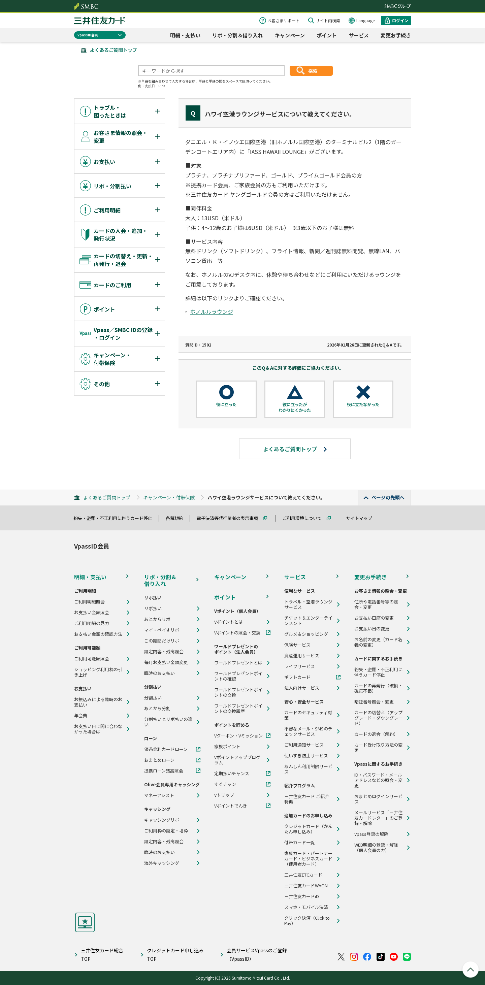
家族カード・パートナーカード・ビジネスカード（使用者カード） (308, 859)
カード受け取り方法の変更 (378, 747)
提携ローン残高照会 (163, 771)
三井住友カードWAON (306, 885)
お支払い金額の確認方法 (98, 634)
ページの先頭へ (388, 497)
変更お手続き (396, 35)
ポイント (327, 35)
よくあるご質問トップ (113, 49)
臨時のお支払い (159, 673)
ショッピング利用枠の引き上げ (98, 672)
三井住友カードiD (301, 896)
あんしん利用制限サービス (308, 769)
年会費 (80, 715)
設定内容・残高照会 (164, 651)
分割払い (153, 697)
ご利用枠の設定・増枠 (166, 830)
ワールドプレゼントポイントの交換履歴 (238, 708)
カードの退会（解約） (376, 734)
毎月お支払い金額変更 (166, 662)
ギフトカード (297, 677)
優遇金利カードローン (166, 749)
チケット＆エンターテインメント (308, 620)
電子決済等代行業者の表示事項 (230, 518)
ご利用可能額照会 (91, 658)
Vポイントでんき (230, 806)
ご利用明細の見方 (91, 623)
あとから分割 (157, 708)
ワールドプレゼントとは (238, 662)
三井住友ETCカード (303, 875)
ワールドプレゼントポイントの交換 (238, 692)
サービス (359, 35)
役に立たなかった (363, 404)
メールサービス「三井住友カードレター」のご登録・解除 (378, 818)
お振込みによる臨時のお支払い (98, 702)
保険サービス (297, 645)
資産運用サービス (301, 655)
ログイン (400, 20)
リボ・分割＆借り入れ (237, 35)
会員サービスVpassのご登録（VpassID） (257, 954)
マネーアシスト (159, 795)
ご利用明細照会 (89, 601)
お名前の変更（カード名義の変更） (378, 642)
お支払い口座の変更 (374, 618)
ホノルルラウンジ (211, 311)
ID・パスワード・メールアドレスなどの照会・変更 (378, 780)
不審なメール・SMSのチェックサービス (308, 731)
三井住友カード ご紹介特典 (306, 799)
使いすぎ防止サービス (306, 755)
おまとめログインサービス (378, 799)
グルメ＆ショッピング (306, 634)
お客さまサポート (283, 20)
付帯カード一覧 (299, 842)
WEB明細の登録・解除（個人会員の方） (376, 847)
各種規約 (177, 518)
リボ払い (153, 608)
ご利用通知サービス (304, 745)
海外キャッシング (161, 863)
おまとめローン (159, 760)
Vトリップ (224, 795)
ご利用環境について (305, 518)
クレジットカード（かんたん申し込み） (308, 829)
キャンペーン (290, 35)
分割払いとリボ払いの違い (168, 722)
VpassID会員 (87, 34)
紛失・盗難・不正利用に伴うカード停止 (115, 518)
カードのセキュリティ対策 (308, 715)
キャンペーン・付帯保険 (169, 497)
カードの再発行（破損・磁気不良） (378, 688)
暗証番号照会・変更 (374, 701)
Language (365, 20)
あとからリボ (157, 619)
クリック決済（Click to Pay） (307, 920)
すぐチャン (225, 784)
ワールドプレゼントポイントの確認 (238, 676)
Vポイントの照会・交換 (237, 632)
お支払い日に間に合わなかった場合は (98, 729)
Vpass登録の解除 (371, 834)
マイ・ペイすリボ (161, 630)
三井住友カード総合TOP (102, 954)
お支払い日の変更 (371, 628)
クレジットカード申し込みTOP (175, 954)
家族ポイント (227, 746)
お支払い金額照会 (91, 612)
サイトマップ (362, 518)
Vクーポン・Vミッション (238, 735)
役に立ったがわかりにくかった (295, 407)
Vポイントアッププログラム (237, 760)
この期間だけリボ (161, 641)
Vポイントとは (228, 622)
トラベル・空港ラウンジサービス (308, 604)
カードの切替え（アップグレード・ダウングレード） (378, 718)
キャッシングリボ (161, 820)
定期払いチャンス (231, 773)
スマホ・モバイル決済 (306, 907)
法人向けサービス (301, 688)
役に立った (226, 404)
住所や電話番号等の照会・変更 (376, 604)
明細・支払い (185, 35)
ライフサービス (299, 666)
